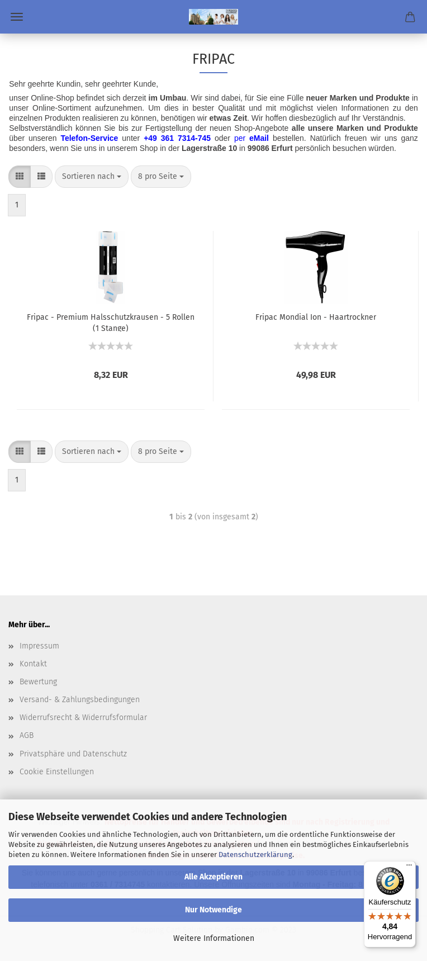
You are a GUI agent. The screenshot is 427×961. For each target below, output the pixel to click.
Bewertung (38, 682)
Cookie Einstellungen (57, 772)
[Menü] (409, 867)
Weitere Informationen (213, 938)
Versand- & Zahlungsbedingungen (80, 699)
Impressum (39, 646)
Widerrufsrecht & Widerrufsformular (83, 717)
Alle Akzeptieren (213, 877)
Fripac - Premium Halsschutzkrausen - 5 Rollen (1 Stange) (110, 322)
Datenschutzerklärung (255, 854)
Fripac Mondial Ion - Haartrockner (315, 317)
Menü (17, 16)
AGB (27, 735)
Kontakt (33, 664)
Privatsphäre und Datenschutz (73, 754)
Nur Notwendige (213, 910)
